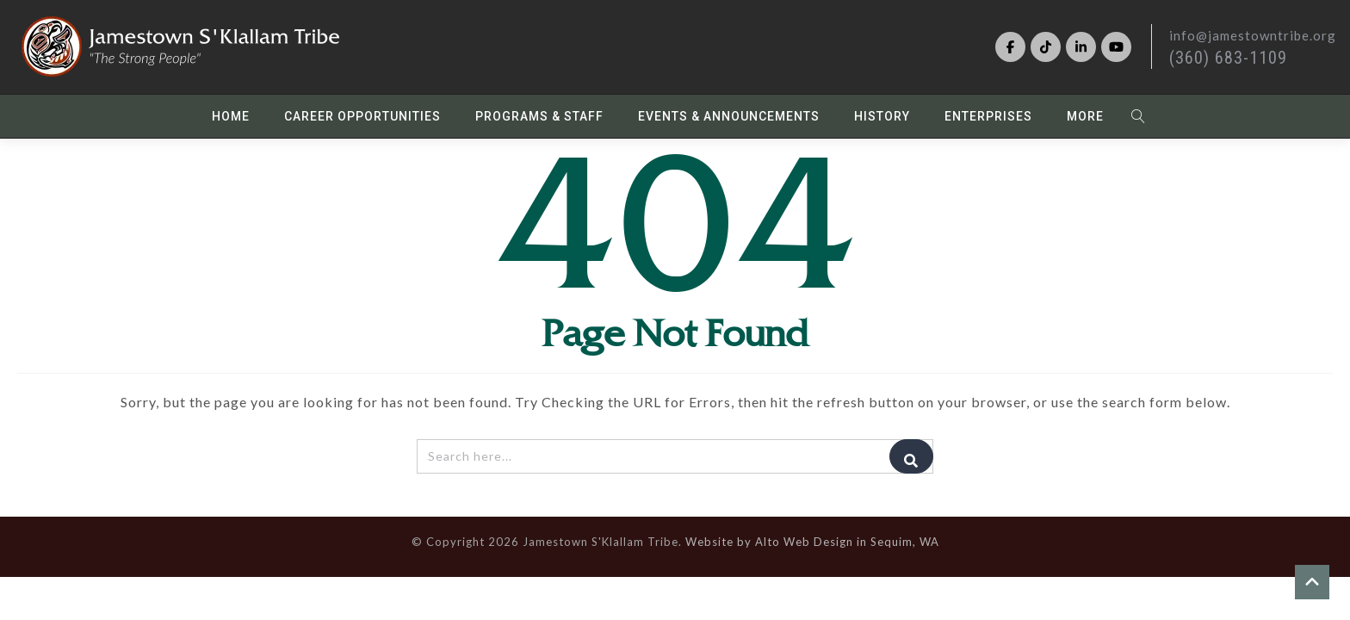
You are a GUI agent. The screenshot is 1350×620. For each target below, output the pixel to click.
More (1085, 117)
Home (231, 117)
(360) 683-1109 (1228, 58)
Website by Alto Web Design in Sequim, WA (812, 542)
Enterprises (988, 117)
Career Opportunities (362, 117)
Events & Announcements (729, 117)
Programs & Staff (539, 117)
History (882, 117)
